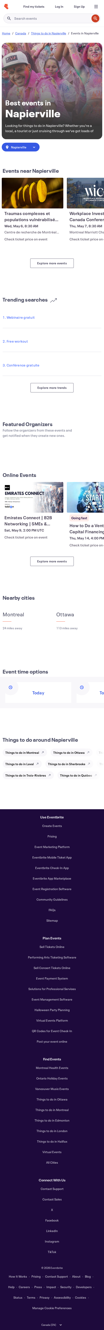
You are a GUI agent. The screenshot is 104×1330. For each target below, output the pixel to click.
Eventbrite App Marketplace (52, 878)
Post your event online (52, 1041)
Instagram (52, 1241)
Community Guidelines (52, 899)
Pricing (52, 836)
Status (17, 1297)
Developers (84, 1287)
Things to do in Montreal (22, 752)
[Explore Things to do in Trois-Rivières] (51, 775)
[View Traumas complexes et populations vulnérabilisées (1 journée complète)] (32, 193)
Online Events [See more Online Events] (19, 474)
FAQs (52, 910)
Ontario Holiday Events (52, 1078)
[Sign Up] (79, 6)
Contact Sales (52, 1199)
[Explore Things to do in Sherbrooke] (90, 763)
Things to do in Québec (76, 775)
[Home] (6, 6)
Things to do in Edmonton (52, 1120)
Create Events (52, 826)
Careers (24, 1287)
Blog (88, 1276)
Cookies (80, 1297)
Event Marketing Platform (52, 847)
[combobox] (20, 147)
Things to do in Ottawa (69, 752)
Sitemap (52, 920)
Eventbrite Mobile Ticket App (52, 857)
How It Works (18, 1276)
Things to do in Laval (19, 764)
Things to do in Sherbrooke (66, 764)
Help (11, 1287)
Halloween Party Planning (52, 1010)
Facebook (52, 1220)
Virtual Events (52, 1152)
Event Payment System (52, 978)
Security (65, 1287)
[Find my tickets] (34, 6)
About (76, 1276)
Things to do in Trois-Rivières (25, 775)
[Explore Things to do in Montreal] (44, 752)
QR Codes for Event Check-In (52, 1031)
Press (38, 1287)
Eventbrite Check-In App (52, 868)
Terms (31, 1297)
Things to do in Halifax (52, 1141)
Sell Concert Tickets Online (52, 968)
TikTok (52, 1252)
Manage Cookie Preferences (52, 1308)
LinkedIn (52, 1231)
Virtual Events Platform (52, 1020)
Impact (51, 1287)
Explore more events (52, 263)
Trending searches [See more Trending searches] (30, 299)
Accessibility (62, 1297)
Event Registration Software (52, 889)
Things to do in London (52, 1131)
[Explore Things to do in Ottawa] (89, 752)
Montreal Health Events (52, 1068)
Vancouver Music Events (52, 1089)
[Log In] (59, 6)
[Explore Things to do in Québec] (97, 775)
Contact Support (52, 1189)
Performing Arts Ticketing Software (52, 957)
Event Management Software (52, 999)
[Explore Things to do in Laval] (39, 763)
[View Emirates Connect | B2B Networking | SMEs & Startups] (32, 497)
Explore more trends (52, 388)
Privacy (44, 1297)
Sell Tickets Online (52, 947)
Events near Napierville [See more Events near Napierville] (31, 170)
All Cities (52, 1162)
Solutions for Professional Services (52, 989)
